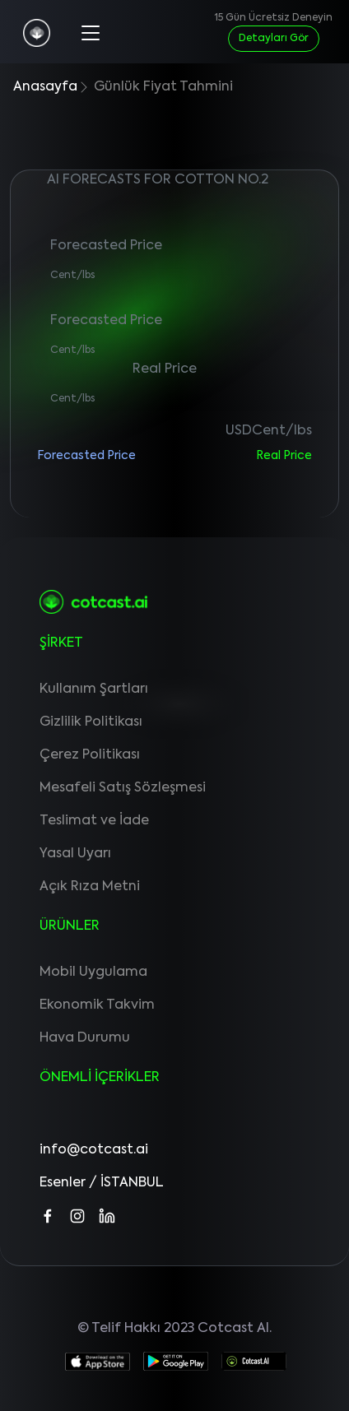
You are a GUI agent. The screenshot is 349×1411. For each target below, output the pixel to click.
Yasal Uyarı (75, 854)
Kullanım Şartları (94, 689)
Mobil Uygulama (93, 972)
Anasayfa (45, 87)
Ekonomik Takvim (97, 1005)
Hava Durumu (85, 1038)
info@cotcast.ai (94, 1150)
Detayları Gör (274, 39)
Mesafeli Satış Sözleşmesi (123, 788)
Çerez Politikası (90, 755)
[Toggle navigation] (88, 31)
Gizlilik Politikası (91, 722)
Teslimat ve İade (94, 821)
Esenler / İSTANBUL (102, 1183)
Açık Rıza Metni (90, 886)
